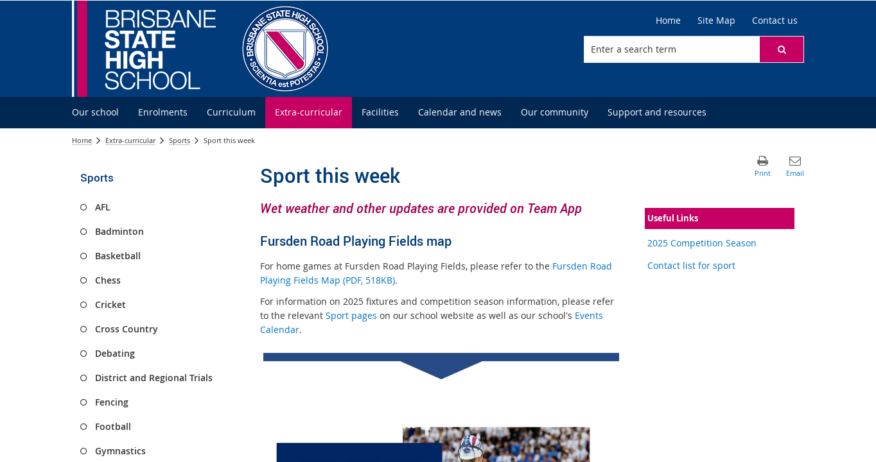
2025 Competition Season (702, 243)
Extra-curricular (130, 140)
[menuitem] (95, 112)
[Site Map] (716, 20)
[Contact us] (775, 20)
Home (82, 140)
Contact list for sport (691, 265)
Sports (179, 140)
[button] (781, 49)
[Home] (668, 20)
